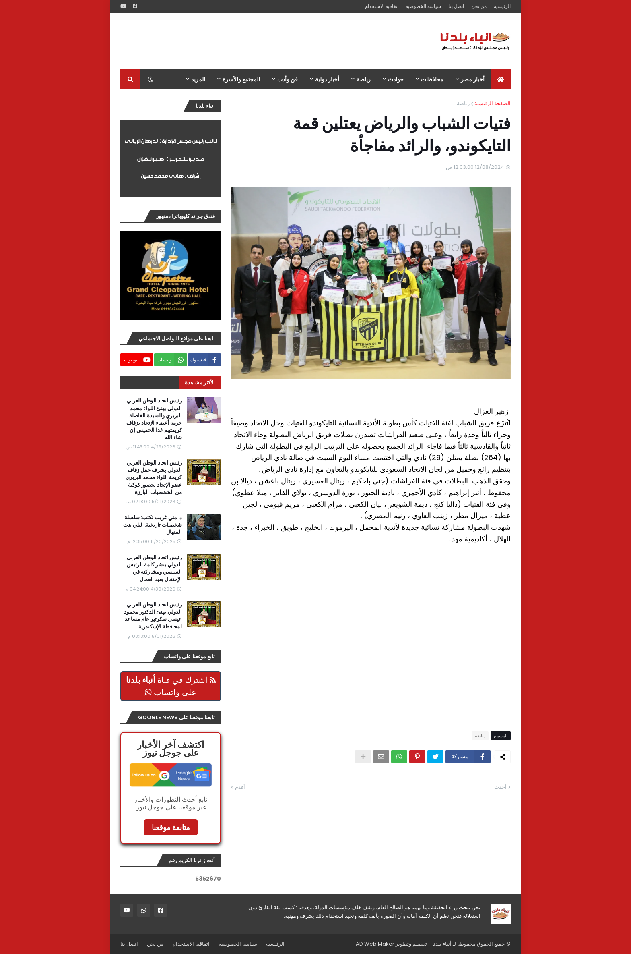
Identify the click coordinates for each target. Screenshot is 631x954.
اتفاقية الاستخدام (381, 6)
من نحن (479, 6)
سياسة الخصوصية (423, 6)
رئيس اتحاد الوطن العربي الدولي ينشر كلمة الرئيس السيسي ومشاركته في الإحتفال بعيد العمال (154, 568)
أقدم (240, 787)
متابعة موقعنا (171, 827)
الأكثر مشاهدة (200, 382)
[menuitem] (501, 79)
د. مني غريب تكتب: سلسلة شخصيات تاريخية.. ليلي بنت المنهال (152, 525)
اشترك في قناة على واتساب (171, 686)
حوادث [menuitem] (396, 79)
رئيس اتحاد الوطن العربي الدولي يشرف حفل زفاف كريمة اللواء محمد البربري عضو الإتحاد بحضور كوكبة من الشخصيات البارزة (154, 477)
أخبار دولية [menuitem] (327, 79)
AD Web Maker (375, 944)
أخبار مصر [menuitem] (473, 79)
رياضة (463, 103)
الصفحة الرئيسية (492, 103)
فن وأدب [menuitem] (287, 79)
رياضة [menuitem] (364, 79)
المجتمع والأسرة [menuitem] (241, 79)
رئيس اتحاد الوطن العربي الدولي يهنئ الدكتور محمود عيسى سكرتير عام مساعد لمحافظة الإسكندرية (153, 615)
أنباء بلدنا (442, 944)
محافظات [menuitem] (432, 79)
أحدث (500, 787)
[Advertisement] (266, 41)
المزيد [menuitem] (198, 79)
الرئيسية (502, 6)
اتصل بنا (456, 6)
